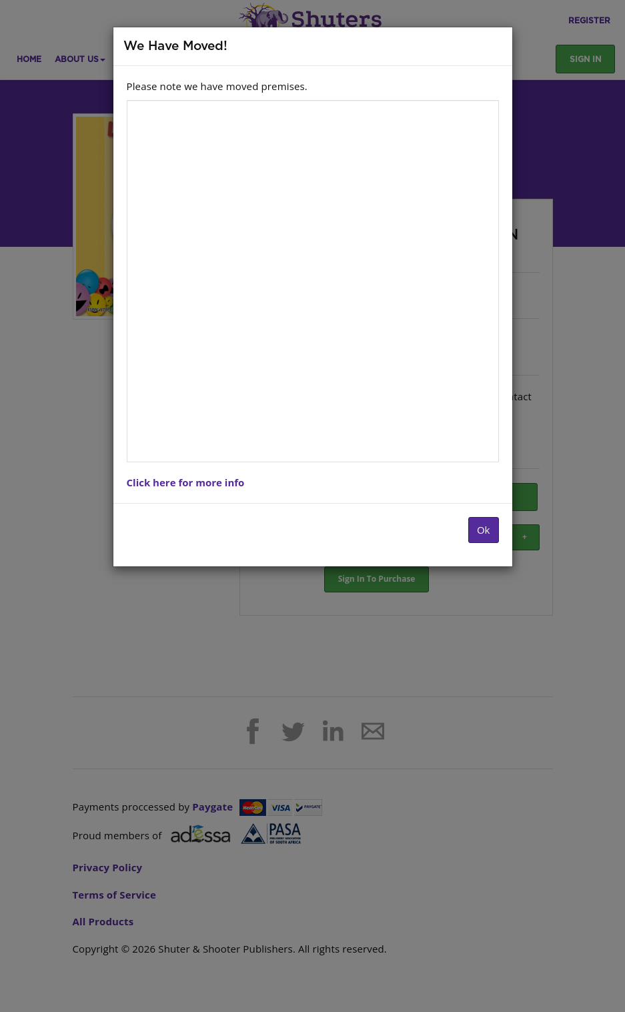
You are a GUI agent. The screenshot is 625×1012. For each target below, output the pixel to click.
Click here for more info (186, 482)
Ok (483, 529)
